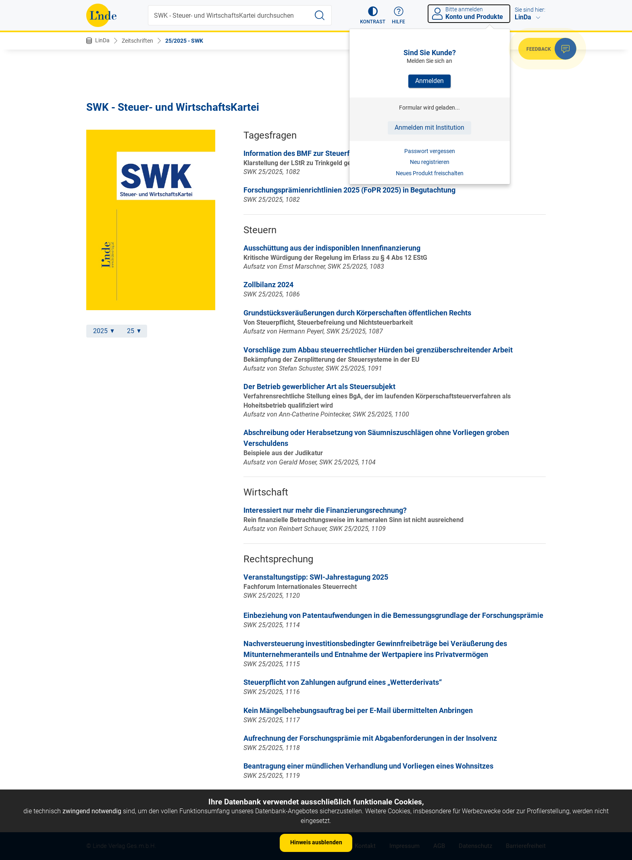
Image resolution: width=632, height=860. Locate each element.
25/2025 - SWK (184, 40)
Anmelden (429, 81)
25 (134, 331)
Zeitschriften (137, 40)
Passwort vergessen (429, 151)
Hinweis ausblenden (316, 842)
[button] (373, 15)
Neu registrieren (429, 162)
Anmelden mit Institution (429, 127)
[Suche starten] (319, 15)
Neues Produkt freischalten (430, 173)
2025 (103, 331)
